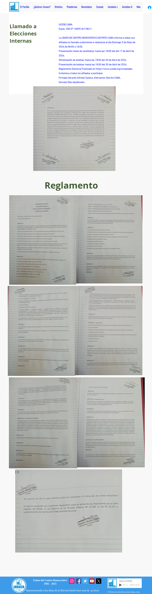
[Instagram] (71, 581)
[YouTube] (92, 581)
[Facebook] (78, 581)
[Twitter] (85, 581)
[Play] (120, 585)
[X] (98, 581)
